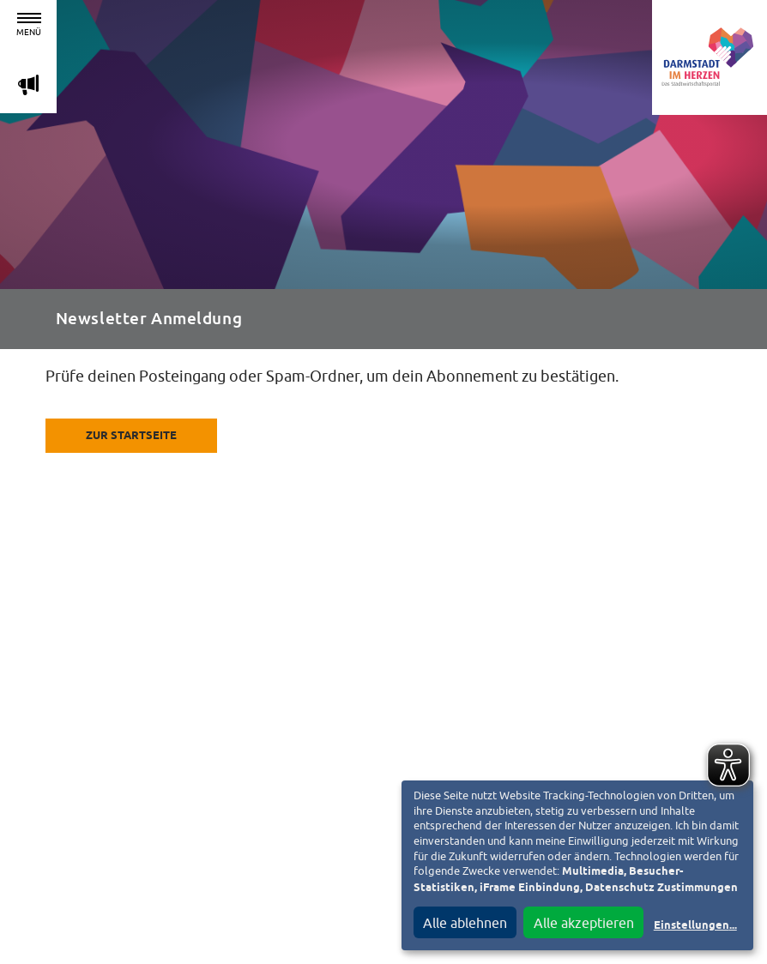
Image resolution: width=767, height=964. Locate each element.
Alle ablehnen (465, 923)
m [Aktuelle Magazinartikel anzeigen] (28, 84)
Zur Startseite (131, 436)
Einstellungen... (695, 926)
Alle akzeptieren (584, 923)
